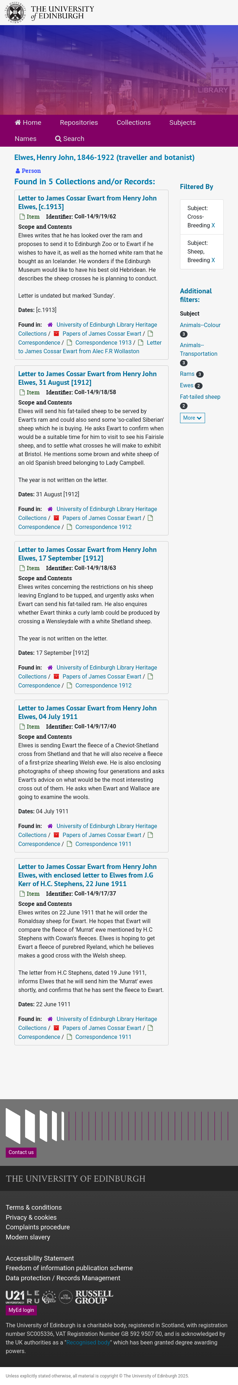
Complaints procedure (38, 1227)
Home (28, 122)
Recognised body (88, 1342)
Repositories (79, 122)
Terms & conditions (34, 1207)
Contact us (21, 1152)
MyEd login (21, 1310)
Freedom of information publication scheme (69, 1268)
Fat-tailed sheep (200, 396)
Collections (134, 122)
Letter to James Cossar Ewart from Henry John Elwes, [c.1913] (87, 202)
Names (26, 138)
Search (69, 138)
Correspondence (39, 342)
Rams (188, 373)
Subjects (182, 122)
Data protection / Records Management (63, 1278)
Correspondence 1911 (104, 844)
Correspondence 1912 (104, 527)
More (192, 418)
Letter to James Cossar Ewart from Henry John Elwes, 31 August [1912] (87, 378)
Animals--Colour (200, 325)
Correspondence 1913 (104, 342)
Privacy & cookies (31, 1217)
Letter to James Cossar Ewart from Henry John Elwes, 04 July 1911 (87, 712)
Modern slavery (28, 1237)
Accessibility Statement (40, 1258)
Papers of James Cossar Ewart (102, 333)
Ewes (187, 385)
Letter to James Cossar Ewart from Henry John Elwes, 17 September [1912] (87, 554)
